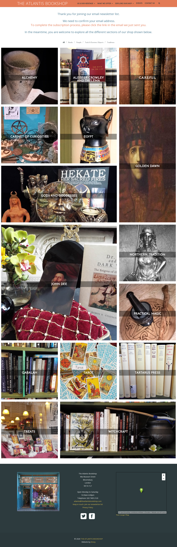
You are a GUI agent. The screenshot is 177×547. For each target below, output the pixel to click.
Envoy (93, 542)
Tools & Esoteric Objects (94, 42)
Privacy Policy (87, 507)
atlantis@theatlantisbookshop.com (88, 501)
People (78, 42)
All (64, 42)
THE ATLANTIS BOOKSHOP (42, 3)
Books (70, 42)
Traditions (110, 42)
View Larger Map (122, 515)
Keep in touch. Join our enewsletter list (88, 504)
